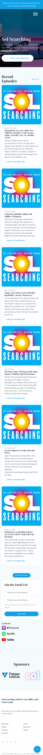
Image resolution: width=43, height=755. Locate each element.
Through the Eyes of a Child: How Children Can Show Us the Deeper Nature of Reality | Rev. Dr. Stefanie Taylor (19, 134)
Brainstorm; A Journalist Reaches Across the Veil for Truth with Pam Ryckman (19, 534)
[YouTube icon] (11, 742)
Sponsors (26, 727)
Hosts (25, 724)
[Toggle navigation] (35, 14)
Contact (5, 733)
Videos (25, 730)
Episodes (5, 724)
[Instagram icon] (3, 742)
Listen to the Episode (14, 162)
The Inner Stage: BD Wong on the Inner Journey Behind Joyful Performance (21, 372)
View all (36, 79)
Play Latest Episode (18, 58)
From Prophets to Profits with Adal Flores (19, 451)
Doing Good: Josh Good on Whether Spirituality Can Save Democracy (19, 294)
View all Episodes (21, 575)
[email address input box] (21, 600)
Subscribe (21, 614)
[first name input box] (21, 592)
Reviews (5, 730)
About (4, 727)
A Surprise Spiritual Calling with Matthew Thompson (18, 215)
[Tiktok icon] (15, 742)
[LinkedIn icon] (7, 742)
